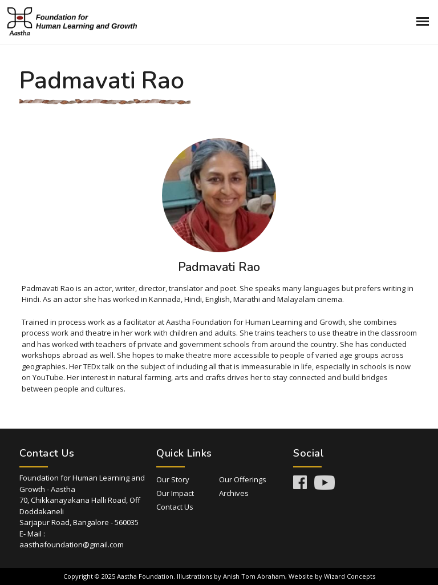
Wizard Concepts (349, 576)
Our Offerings (242, 479)
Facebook (300, 482)
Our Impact (175, 493)
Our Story (172, 479)
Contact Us (174, 507)
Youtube (324, 482)
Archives (234, 493)
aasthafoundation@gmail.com (71, 544)
